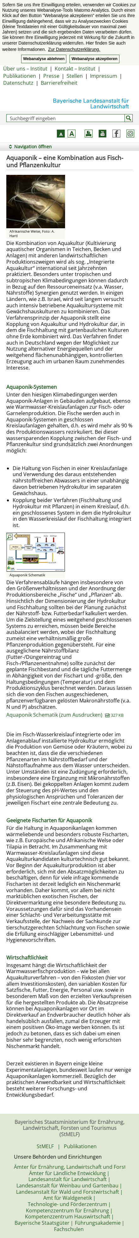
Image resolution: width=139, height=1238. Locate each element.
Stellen (75, 75)
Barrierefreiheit (59, 82)
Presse (51, 75)
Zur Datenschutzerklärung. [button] (74, 49)
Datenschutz (18, 82)
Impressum (103, 75)
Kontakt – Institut (75, 68)
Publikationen (19, 75)
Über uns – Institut (25, 68)
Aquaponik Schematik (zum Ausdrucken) (65, 714)
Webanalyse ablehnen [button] (43, 59)
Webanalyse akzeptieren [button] (94, 59)
